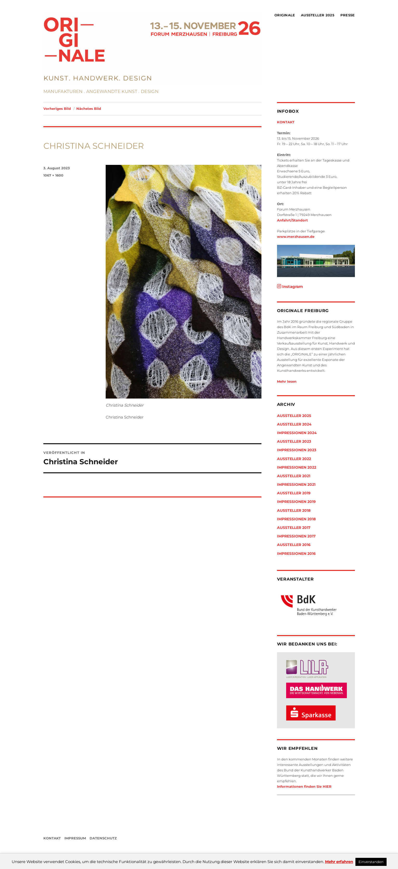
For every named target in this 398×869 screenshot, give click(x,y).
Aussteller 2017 (294, 527)
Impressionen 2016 (296, 553)
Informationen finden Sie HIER (304, 786)
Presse (347, 15)
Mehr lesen (286, 381)
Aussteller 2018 (294, 510)
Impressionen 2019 (296, 501)
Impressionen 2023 (296, 450)
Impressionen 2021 (296, 484)
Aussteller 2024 (294, 424)
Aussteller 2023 (294, 441)
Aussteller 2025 (317, 15)
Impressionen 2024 (297, 432)
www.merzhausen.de (295, 236)
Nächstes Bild (88, 108)
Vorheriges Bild (57, 108)
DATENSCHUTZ (103, 838)
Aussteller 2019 (294, 493)
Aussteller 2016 (294, 544)
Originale (284, 15)
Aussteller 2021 (293, 476)
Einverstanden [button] (371, 862)
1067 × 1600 (53, 175)
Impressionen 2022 (296, 467)
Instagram (290, 286)
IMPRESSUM (75, 838)
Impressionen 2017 (296, 536)
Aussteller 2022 (294, 458)
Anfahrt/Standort (292, 220)
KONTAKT (285, 122)
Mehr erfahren (339, 861)
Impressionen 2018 (296, 519)
